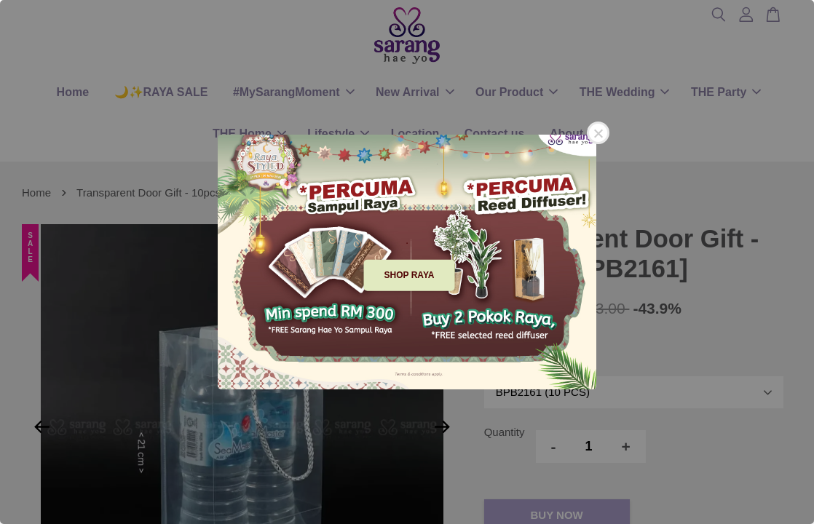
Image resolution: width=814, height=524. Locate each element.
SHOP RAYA (409, 275)
